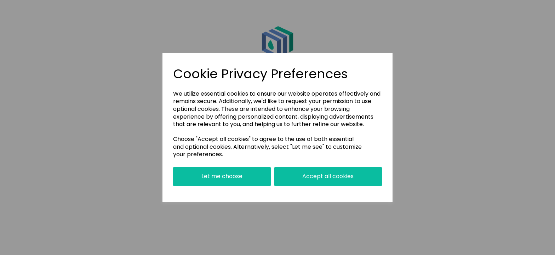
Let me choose (221, 176)
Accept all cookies (328, 176)
